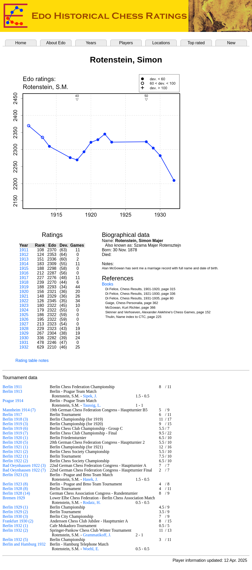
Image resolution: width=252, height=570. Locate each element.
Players (126, 43)
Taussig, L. (92, 405)
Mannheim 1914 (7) (19, 410)
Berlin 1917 (12, 414)
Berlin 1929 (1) (15, 507)
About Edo (56, 43)
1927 (24, 324)
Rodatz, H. (92, 502)
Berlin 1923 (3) (15, 475)
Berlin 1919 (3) (15, 424)
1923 (24, 305)
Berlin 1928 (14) (16, 493)
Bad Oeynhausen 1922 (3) (24, 465)
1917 (24, 277)
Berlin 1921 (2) (15, 451)
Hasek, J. (90, 479)
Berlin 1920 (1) (15, 437)
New (231, 43)
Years (91, 43)
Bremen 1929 (14, 498)
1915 (24, 268)
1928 (24, 328)
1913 (24, 259)
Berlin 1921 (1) (15, 447)
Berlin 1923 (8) (15, 484)
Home (20, 43)
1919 (24, 287)
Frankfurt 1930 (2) (18, 521)
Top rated (196, 43)
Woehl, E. (91, 549)
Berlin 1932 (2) (15, 530)
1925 (24, 315)
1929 (24, 333)
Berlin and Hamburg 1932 (24, 544)
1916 (24, 273)
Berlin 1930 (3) (15, 516)
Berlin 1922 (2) (15, 461)
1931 (24, 342)
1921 (24, 296)
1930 (24, 338)
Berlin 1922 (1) (15, 456)
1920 (24, 291)
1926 (24, 319)
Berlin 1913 (12, 391)
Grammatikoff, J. (97, 535)
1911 (24, 250)
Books (107, 284)
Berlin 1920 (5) (15, 442)
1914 (24, 264)
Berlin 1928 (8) (15, 488)
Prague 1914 (13, 400)
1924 (24, 310)
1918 (24, 282)
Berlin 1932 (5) (15, 539)
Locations (161, 43)
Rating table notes (32, 360)
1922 (24, 301)
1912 (24, 254)
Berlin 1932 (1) (15, 525)
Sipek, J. (90, 396)
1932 (24, 347)
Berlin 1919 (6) (15, 428)
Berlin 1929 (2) (15, 512)
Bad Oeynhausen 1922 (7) (24, 470)
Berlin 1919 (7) (15, 433)
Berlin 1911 (12, 387)
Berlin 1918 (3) (15, 419)
